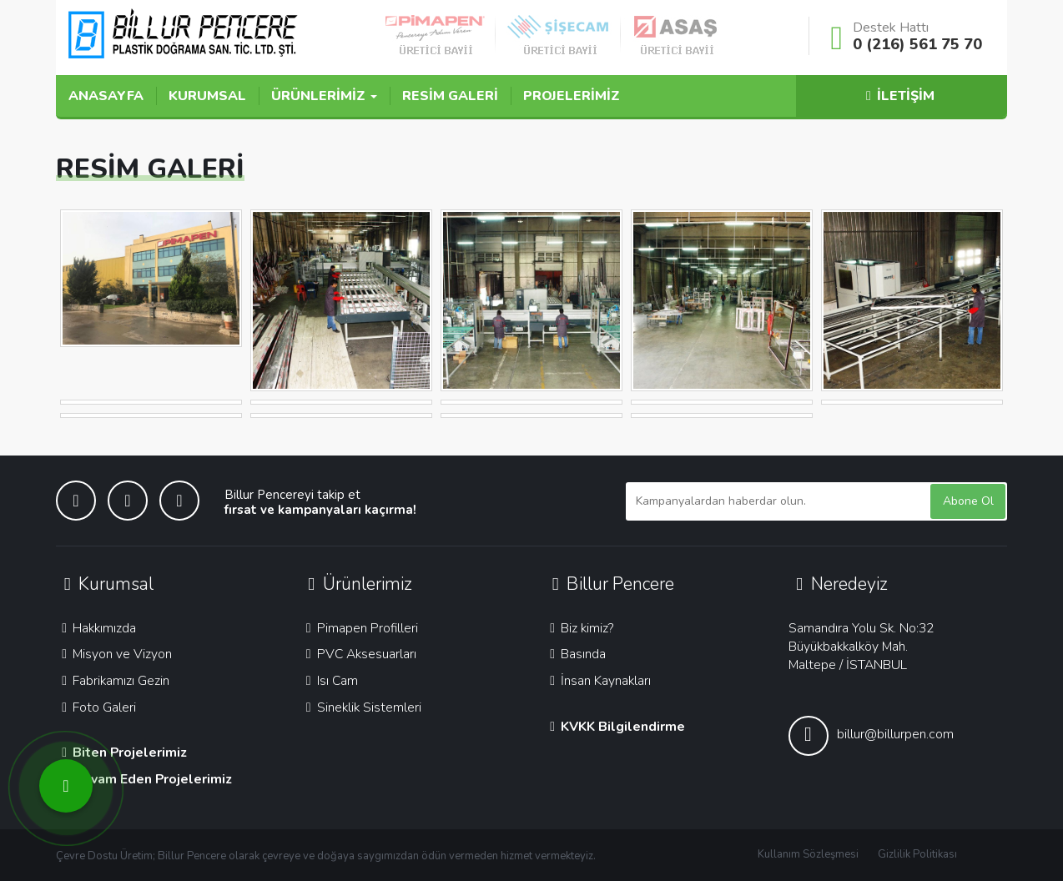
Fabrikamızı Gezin (112, 681)
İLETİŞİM (897, 96)
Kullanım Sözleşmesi (808, 854)
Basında (575, 654)
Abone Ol (968, 501)
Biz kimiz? (578, 628)
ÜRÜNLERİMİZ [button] (324, 96)
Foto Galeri (96, 707)
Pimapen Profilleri (359, 628)
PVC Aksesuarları (358, 654)
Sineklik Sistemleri (360, 707)
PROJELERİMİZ (571, 96)
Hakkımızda (96, 628)
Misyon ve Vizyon (114, 654)
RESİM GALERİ (450, 96)
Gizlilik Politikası (917, 854)
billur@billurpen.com (871, 735)
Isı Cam (329, 681)
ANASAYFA (106, 96)
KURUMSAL (207, 96)
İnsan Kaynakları (597, 681)
